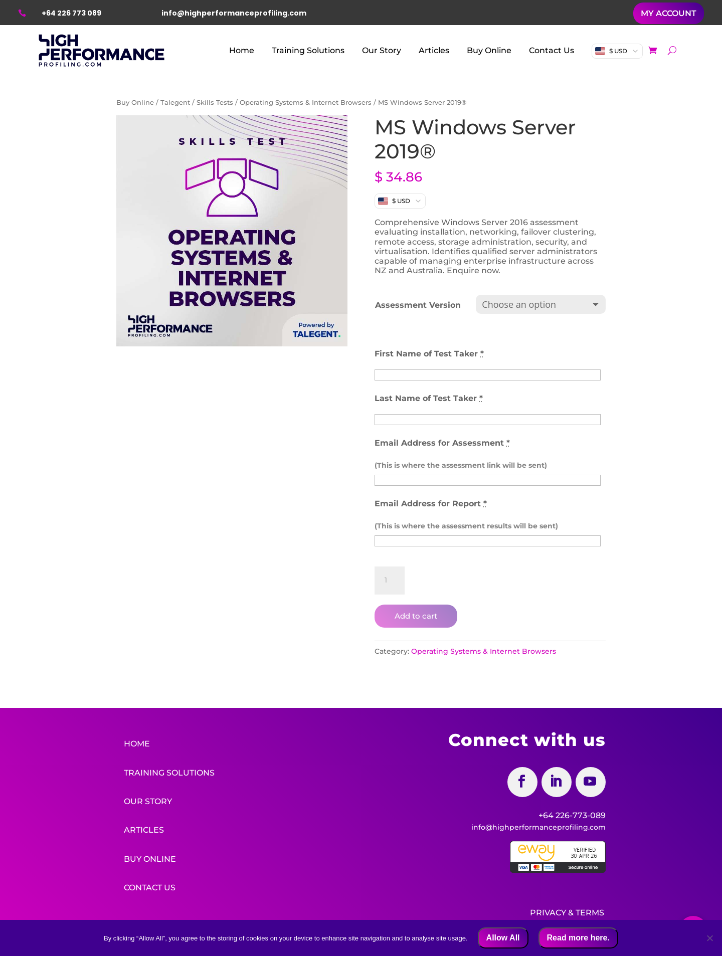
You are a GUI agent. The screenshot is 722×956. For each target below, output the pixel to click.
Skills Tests (215, 102)
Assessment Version (418, 305)
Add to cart (416, 616)
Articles (434, 50)
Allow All (503, 937)
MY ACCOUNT (668, 13)
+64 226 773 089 (71, 13)
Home (241, 50)
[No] (709, 938)
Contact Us (551, 50)
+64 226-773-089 (572, 815)
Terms (590, 910)
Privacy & (552, 910)
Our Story (381, 50)
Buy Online (489, 50)
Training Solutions (308, 50)
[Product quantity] (390, 580)
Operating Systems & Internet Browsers (306, 102)
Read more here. (578, 937)
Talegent (175, 102)
